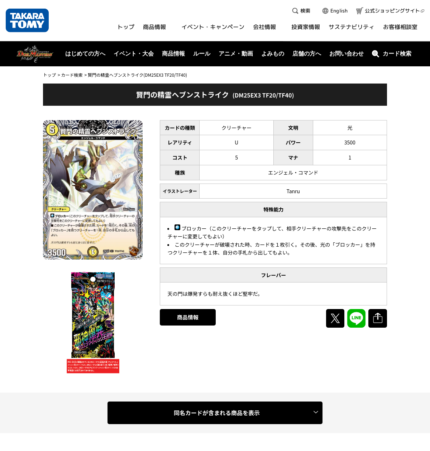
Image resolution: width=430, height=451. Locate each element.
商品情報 (188, 317)
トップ (49, 75)
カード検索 (71, 75)
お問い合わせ (346, 54)
